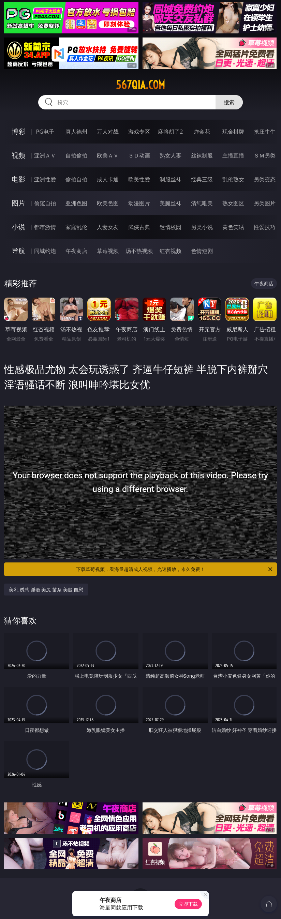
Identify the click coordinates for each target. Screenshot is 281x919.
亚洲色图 (76, 203)
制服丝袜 (170, 179)
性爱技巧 (265, 227)
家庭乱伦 (76, 227)
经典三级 (202, 179)
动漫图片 (139, 203)
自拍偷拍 (76, 155)
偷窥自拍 (45, 203)
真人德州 (76, 131)
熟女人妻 (170, 155)
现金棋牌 (233, 131)
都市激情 (45, 227)
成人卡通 (108, 179)
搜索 (229, 102)
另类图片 (265, 203)
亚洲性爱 (45, 179)
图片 (18, 203)
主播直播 (233, 155)
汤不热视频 (139, 251)
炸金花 (202, 131)
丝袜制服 (202, 155)
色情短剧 (202, 251)
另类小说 (202, 227)
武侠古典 (139, 227)
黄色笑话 (233, 227)
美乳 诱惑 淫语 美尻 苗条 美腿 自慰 (46, 589)
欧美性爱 (139, 179)
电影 (18, 179)
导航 (18, 250)
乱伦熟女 (233, 179)
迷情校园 (170, 227)
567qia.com (140, 85)
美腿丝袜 (170, 203)
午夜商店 (76, 251)
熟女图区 (233, 203)
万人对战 (108, 131)
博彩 (18, 131)
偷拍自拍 (76, 179)
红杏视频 (170, 251)
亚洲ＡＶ (45, 155)
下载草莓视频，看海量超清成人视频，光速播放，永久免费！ (174, 569)
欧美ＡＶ (108, 155)
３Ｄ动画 (139, 155)
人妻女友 (108, 227)
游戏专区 (139, 131)
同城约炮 (45, 251)
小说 (18, 226)
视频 (18, 155)
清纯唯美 (202, 203)
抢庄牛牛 (265, 131)
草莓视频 (108, 251)
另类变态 (265, 179)
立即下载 (188, 904)
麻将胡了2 (170, 131)
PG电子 (45, 131)
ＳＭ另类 (265, 155)
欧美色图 (108, 203)
